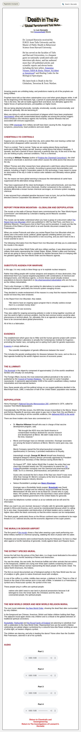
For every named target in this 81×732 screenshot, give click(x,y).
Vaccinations (9, 116)
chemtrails (18, 125)
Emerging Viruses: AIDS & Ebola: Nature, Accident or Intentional (41, 70)
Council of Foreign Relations (29, 379)
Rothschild (18, 623)
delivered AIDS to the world (63, 414)
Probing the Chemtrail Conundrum (52, 158)
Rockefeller (8, 623)
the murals (22, 533)
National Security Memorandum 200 (33, 404)
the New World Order (34, 608)
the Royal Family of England (38, 623)
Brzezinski (53, 487)
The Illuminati (9, 371)
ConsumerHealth (39, 32)
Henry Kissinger (48, 483)
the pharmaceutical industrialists (48, 280)
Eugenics (8, 346)
